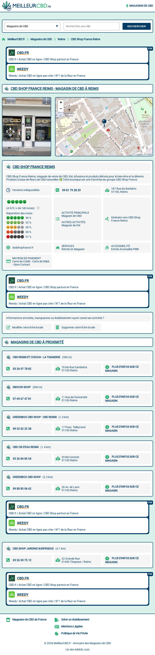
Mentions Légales (72, 626)
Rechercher (136, 26)
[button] (104, 123)
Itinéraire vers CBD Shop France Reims (125, 219)
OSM (149, 154)
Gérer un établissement (75, 619)
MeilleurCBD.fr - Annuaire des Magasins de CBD (82, 643)
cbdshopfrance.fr (22, 247)
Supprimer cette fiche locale (78, 327)
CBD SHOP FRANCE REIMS (34, 167)
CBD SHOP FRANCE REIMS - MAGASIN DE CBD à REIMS (55, 89)
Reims (61, 39)
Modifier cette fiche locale (27, 327)
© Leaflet (137, 154)
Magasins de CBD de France (29, 619)
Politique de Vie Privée (74, 633)
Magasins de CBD (141, 5)
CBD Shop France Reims (85, 39)
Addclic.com (82, 649)
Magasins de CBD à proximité (37, 342)
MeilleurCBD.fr (16, 39)
